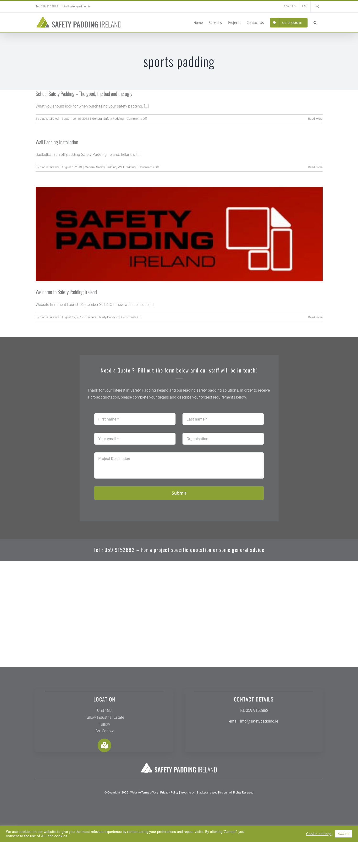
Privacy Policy (169, 797)
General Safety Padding (108, 118)
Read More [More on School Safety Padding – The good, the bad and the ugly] (315, 118)
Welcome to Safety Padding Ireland (66, 292)
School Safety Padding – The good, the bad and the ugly (84, 93)
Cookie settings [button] (318, 834)
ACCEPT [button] (343, 834)
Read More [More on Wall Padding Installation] (315, 167)
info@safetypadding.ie (76, 6)
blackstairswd (49, 118)
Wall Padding (127, 167)
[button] (315, 22)
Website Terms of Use (144, 797)
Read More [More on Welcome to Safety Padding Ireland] (315, 317)
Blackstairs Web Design (212, 797)
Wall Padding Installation (57, 142)
